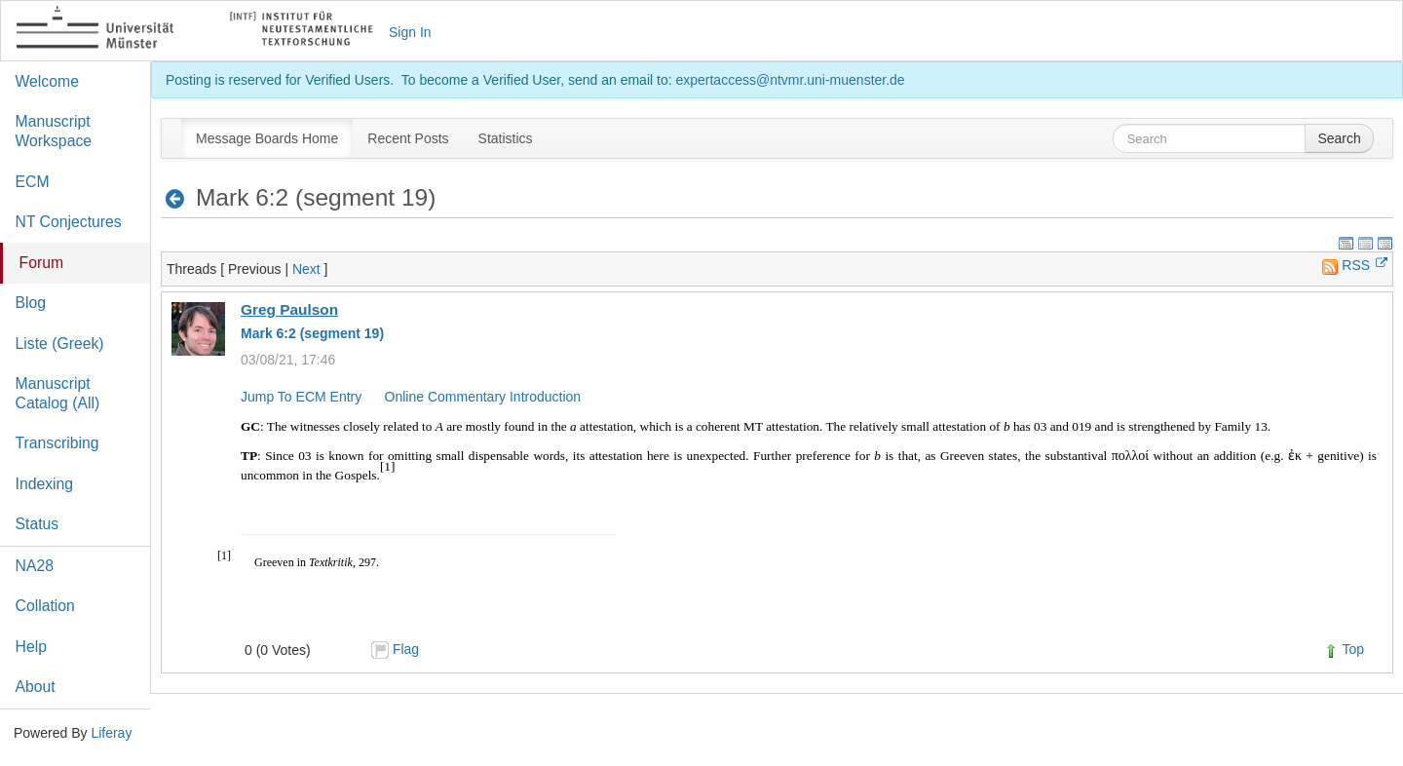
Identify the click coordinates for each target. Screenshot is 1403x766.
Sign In (410, 32)
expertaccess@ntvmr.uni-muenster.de (789, 80)
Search (1338, 138)
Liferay (111, 733)
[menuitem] (267, 138)
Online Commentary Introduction (483, 396)
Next (306, 269)
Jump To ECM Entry (301, 396)
